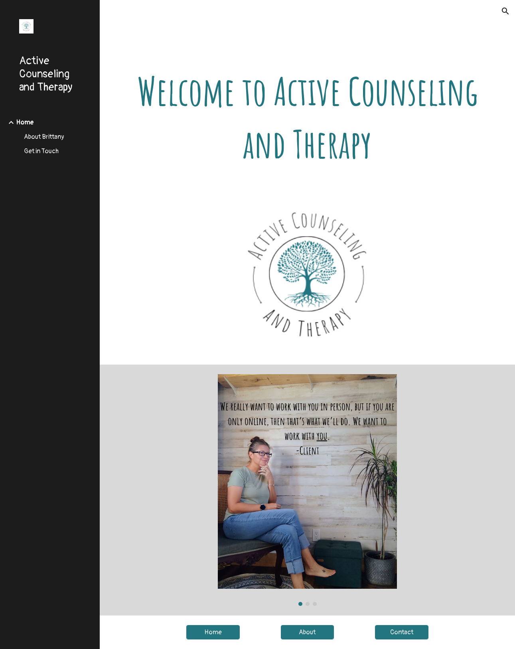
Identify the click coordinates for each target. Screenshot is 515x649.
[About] (307, 632)
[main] (307, 117)
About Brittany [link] (44, 137)
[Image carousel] (307, 490)
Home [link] (25, 122)
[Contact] (401, 632)
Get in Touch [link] (41, 151)
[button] (505, 11)
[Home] (213, 632)
